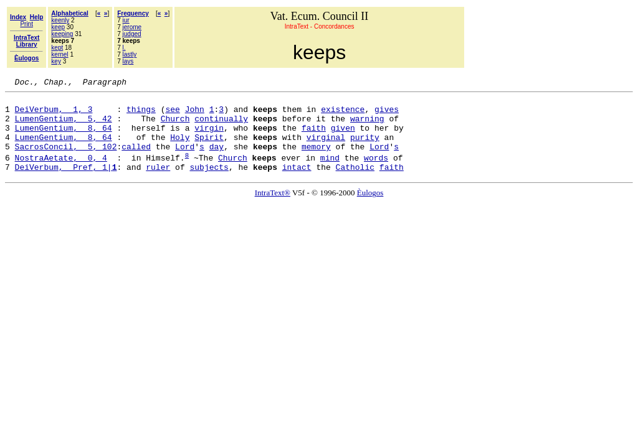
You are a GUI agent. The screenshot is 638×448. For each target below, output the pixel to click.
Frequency (133, 13)
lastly (130, 54)
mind (330, 172)
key (56, 61)
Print (26, 24)
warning (367, 125)
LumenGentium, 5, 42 (63, 125)
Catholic (355, 183)
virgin (209, 136)
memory (316, 159)
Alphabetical (69, 13)
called (136, 159)
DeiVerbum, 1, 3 (54, 114)
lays (128, 61)
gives (386, 114)
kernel (59, 54)
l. (124, 47)
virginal (326, 148)
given (343, 136)
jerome (132, 27)
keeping (62, 33)
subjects (208, 183)
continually (221, 125)
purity (364, 148)
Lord (184, 159)
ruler (158, 183)
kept (57, 47)
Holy (179, 148)
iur (126, 20)
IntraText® (272, 209)
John (194, 114)
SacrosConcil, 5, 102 (66, 159)
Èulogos (370, 209)
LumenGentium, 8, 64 (63, 136)
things (141, 114)
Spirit (209, 148)
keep (58, 27)
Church (175, 125)
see (172, 114)
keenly (60, 20)
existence (342, 114)
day (216, 159)
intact (297, 183)
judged (132, 33)
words (376, 172)
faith (314, 136)
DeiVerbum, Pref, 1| (66, 183)
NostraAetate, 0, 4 (61, 172)
